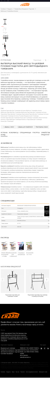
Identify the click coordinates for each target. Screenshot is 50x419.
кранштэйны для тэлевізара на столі (37, 364)
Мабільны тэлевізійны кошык (34, 110)
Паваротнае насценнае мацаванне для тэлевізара (14, 364)
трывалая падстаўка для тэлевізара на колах (13, 110)
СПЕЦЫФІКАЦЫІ (25, 132)
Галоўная (3, 9)
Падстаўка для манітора (33, 366)
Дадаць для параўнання (25, 127)
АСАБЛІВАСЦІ (13, 132)
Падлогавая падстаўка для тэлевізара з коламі (12, 295)
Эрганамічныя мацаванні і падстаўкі (10, 351)
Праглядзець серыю (41, 127)
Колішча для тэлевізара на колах (10, 116)
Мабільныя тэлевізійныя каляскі (9, 11)
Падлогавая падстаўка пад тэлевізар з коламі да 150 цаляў (37, 295)
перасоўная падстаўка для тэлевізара (11, 114)
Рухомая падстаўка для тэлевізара (10, 117)
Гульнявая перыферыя (7, 353)
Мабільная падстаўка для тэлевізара (11, 112)
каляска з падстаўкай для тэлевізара (11, 119)
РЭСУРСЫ (36, 132)
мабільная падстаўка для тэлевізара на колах (33, 112)
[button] (47, 279)
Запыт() (46, 208)
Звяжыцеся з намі (43, 371)
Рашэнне (22, 371)
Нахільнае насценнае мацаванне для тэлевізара (20, 367)
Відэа (13, 371)
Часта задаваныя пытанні (32, 371)
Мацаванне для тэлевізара (8, 348)
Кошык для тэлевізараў (7, 121)
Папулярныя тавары (35, 362)
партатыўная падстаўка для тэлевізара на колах (35, 114)
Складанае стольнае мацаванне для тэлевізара (13, 366)
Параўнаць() (46, 213)
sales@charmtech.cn (25, 357)
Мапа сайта (45, 362)
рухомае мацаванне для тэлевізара (29, 116)
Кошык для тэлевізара (26, 117)
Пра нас (17, 371)
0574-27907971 (24, 355)
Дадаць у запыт (9, 127)
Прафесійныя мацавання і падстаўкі (24, 9)
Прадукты (9, 9)
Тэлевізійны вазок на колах (39, 117)
